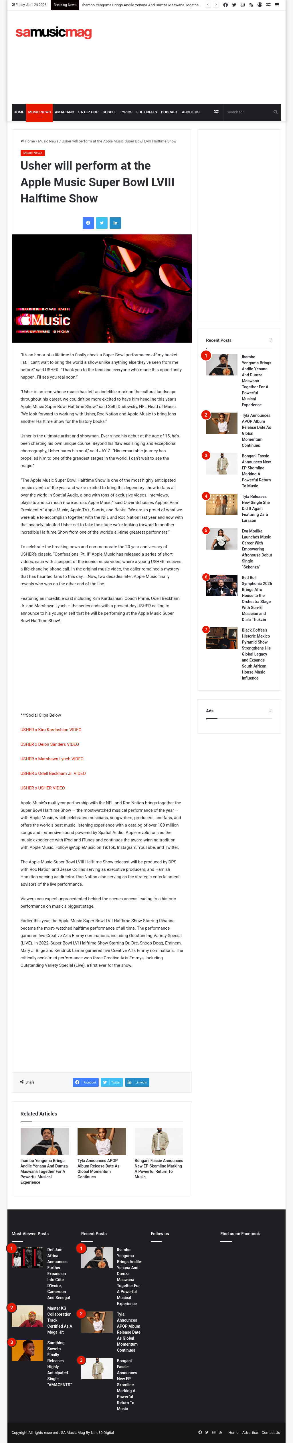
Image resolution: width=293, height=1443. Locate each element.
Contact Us (271, 1432)
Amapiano (64, 112)
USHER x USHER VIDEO (43, 788)
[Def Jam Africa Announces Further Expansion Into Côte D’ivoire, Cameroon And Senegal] (27, 1257)
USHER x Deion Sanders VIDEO (50, 744)
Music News (39, 112)
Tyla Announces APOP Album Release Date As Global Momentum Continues (128, 1332)
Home (19, 112)
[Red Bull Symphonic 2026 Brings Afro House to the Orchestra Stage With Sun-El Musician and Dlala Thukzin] (221, 585)
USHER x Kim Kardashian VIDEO (51, 729)
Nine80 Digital (102, 1432)
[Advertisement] (198, 56)
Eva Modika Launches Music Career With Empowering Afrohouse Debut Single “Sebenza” (257, 549)
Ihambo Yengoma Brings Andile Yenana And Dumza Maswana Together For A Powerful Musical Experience (44, 1171)
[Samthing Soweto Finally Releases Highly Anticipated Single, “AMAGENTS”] (27, 1350)
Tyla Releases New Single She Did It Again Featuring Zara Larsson (256, 508)
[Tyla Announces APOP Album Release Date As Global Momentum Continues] (102, 1141)
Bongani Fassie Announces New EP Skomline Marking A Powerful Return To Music (127, 1384)
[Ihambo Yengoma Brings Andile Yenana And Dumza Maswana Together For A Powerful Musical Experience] (45, 1141)
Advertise (250, 1432)
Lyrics (126, 112)
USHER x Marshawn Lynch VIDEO (52, 758)
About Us (190, 112)
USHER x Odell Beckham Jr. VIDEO (53, 773)
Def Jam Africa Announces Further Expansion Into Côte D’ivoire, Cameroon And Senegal (58, 1273)
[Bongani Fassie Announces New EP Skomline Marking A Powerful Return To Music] (159, 1141)
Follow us (160, 1233)
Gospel (109, 112)
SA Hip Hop (88, 112)
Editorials (146, 112)
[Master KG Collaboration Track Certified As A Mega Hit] (27, 1316)
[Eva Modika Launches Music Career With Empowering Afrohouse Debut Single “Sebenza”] (221, 539)
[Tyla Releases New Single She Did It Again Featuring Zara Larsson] (221, 504)
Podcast (169, 112)
